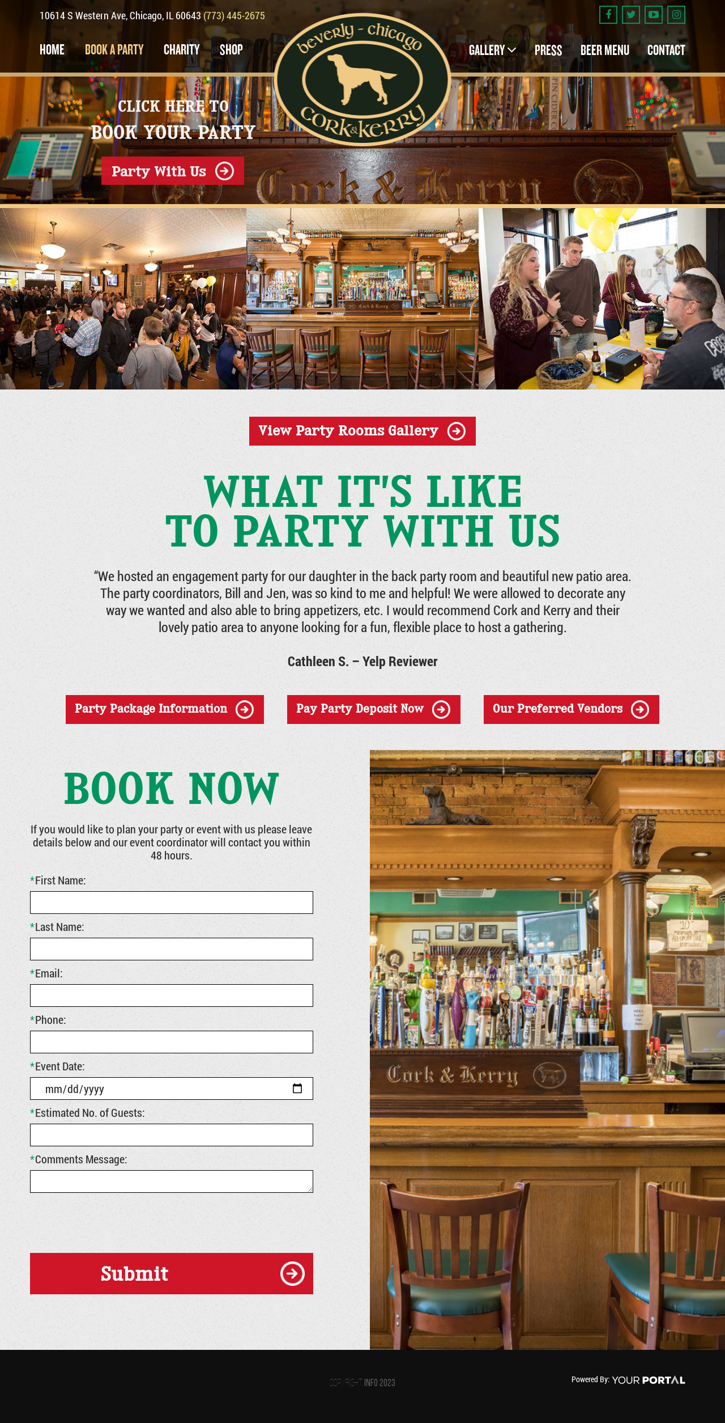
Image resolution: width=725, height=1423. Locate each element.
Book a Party (114, 50)
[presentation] (116, 1220)
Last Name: (57, 926)
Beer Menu (605, 50)
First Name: (58, 880)
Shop (231, 50)
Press (548, 50)
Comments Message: (78, 1158)
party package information (151, 708)
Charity (181, 50)
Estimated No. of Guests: (87, 1112)
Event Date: (57, 1065)
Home (52, 50)
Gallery (487, 50)
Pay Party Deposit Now (360, 708)
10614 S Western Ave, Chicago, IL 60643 (121, 15)
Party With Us (159, 170)
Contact (666, 50)
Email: (46, 972)
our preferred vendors (557, 708)
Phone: (48, 1019)
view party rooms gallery (348, 430)
